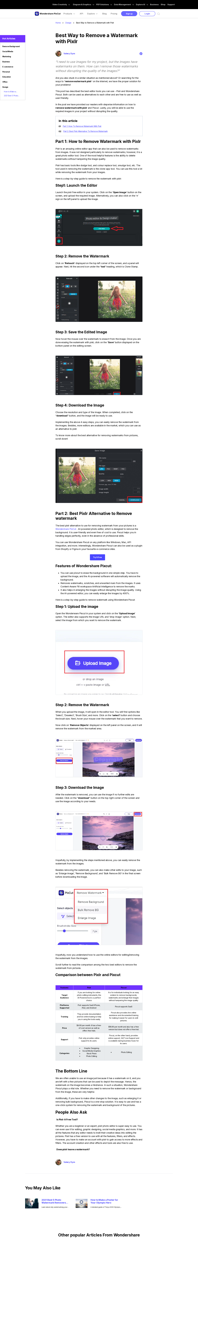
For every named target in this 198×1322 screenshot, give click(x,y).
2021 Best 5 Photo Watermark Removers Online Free (12, 96)
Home (58, 22)
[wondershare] (32, 5)
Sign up (129, 14)
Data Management (124, 4)
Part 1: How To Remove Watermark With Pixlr (84, 126)
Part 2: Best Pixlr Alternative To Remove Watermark (87, 131)
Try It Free (97, 557)
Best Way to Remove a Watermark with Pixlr (97, 22)
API (81, 13)
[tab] (99, 1119)
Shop (163, 4)
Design (69, 22)
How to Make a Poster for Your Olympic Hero (10, 92)
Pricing (114, 13)
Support (171, 4)
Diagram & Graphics (83, 4)
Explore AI (142, 4)
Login (147, 13)
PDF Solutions (104, 4)
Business (154, 4)
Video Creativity (61, 4)
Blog (104, 13)
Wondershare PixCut (65, 529)
